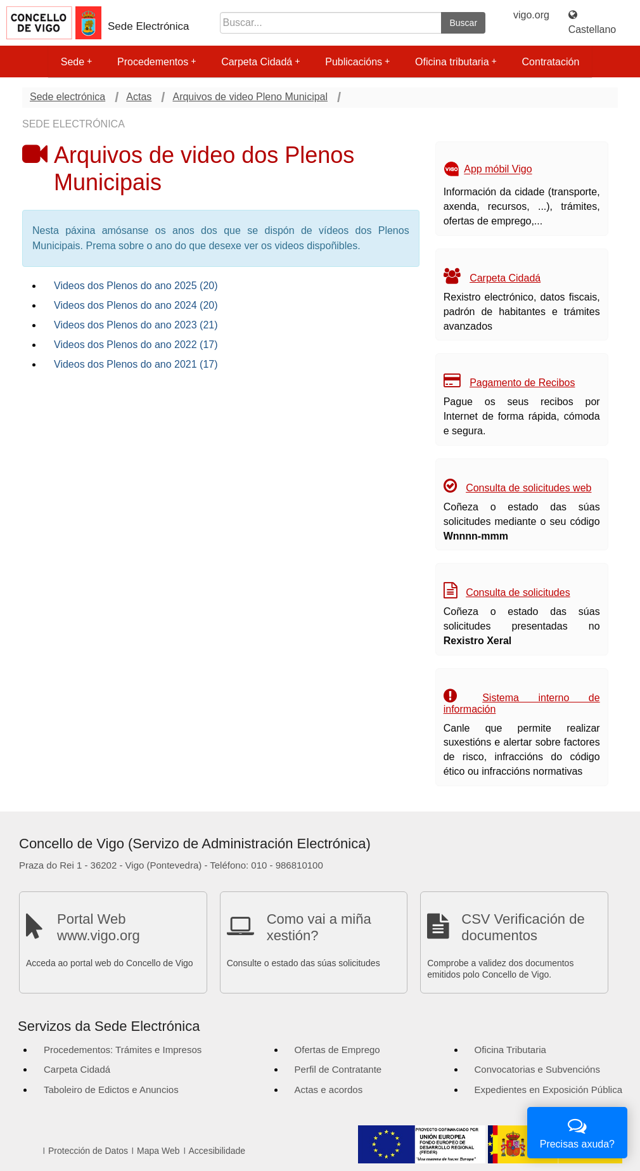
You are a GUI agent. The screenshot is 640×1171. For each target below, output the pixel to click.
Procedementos (156, 61)
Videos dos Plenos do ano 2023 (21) (136, 325)
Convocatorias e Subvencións (537, 1069)
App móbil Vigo (498, 169)
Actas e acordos (329, 1089)
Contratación (551, 61)
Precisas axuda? (577, 1131)
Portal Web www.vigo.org (98, 927)
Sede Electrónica (148, 26)
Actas (138, 96)
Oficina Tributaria (510, 1049)
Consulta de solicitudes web (528, 487)
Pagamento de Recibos (522, 382)
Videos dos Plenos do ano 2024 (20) (136, 305)
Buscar (463, 23)
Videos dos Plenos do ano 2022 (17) (136, 344)
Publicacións (357, 61)
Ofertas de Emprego (337, 1049)
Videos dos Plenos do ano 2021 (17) (136, 364)
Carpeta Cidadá (260, 61)
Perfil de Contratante (338, 1069)
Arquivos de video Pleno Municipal (250, 96)
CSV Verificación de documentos (522, 927)
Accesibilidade (217, 1151)
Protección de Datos (88, 1151)
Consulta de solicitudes (518, 592)
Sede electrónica (67, 96)
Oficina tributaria (456, 61)
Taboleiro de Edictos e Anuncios (111, 1089)
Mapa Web (158, 1151)
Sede (76, 61)
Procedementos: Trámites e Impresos (123, 1049)
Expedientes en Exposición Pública (548, 1089)
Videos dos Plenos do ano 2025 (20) (136, 285)
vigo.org (531, 15)
